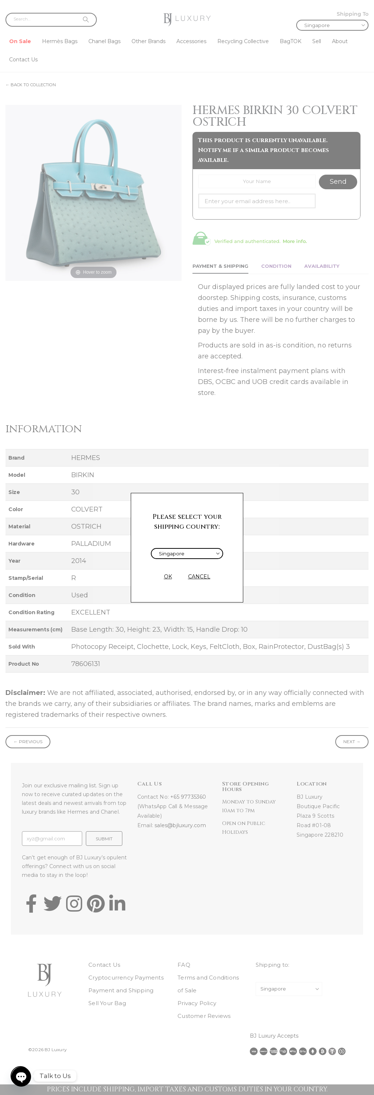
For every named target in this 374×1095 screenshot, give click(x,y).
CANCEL (199, 576)
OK (168, 576)
